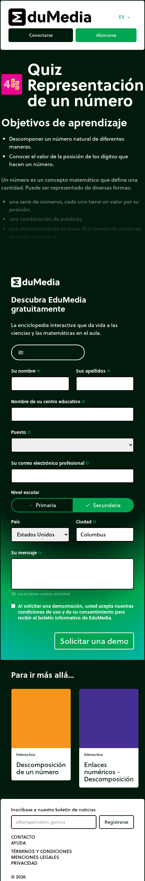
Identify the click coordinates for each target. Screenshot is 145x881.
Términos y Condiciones (41, 851)
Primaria (42, 505)
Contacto (23, 837)
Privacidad (24, 863)
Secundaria (103, 505)
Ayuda (18, 843)
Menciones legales (35, 857)
